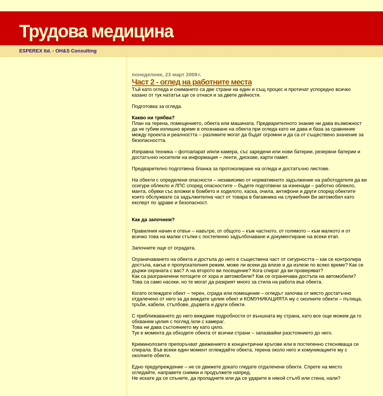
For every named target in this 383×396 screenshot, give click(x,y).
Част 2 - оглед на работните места (192, 81)
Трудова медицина (96, 31)
